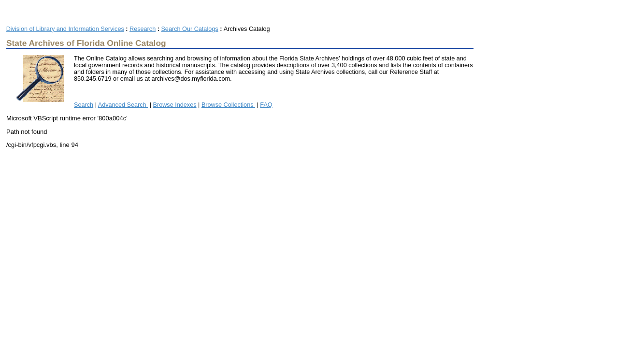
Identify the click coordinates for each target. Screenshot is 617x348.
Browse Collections (228, 105)
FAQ (266, 105)
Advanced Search (123, 105)
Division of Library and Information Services (65, 29)
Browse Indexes (175, 105)
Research (142, 29)
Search (83, 105)
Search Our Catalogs (189, 29)
